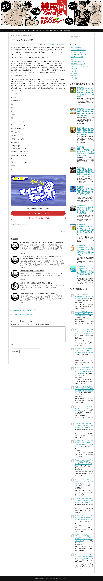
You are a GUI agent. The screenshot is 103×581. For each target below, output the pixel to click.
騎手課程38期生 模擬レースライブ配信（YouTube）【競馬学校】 (41, 242)
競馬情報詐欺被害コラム (78, 61)
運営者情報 (74, 73)
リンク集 (73, 71)
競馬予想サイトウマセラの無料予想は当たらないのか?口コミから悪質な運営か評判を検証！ (84, 350)
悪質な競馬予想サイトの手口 (79, 66)
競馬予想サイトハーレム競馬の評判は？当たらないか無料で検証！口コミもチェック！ (84, 408)
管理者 (63, 231)
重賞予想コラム (75, 59)
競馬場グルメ (75, 68)
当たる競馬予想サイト (23, 30)
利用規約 (73, 75)
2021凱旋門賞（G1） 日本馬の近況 (32, 271)
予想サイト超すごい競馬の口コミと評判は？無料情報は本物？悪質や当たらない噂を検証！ (84, 425)
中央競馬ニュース (76, 52)
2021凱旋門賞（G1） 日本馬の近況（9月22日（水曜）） (39, 294)
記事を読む (22, 253)
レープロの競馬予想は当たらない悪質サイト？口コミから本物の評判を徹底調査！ (84, 314)
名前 (12, 344)
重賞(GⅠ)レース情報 (65, 30)
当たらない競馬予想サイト (37, 30)
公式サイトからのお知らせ (49, 44)
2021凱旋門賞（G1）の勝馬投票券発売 (23, 310)
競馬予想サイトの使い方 (52, 30)
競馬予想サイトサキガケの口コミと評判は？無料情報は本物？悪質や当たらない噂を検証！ (84, 556)
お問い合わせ (75, 78)
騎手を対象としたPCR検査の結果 (21, 314)
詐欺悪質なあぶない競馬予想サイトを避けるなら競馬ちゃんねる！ (52, 578)
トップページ (12, 30)
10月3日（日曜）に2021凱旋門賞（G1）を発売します (37, 283)
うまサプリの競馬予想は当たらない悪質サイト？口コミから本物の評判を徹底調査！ (84, 296)
